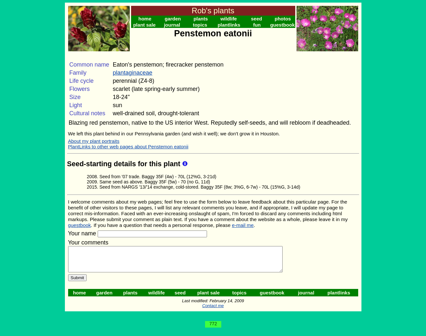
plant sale (144, 25)
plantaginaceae (132, 72)
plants (200, 18)
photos (283, 18)
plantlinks (229, 25)
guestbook (282, 25)
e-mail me (243, 225)
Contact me (213, 310)
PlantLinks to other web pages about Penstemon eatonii (128, 146)
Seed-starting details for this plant (124, 164)
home (145, 18)
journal (172, 25)
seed (256, 18)
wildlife (228, 18)
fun (257, 25)
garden (173, 18)
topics (200, 25)
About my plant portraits (93, 141)
